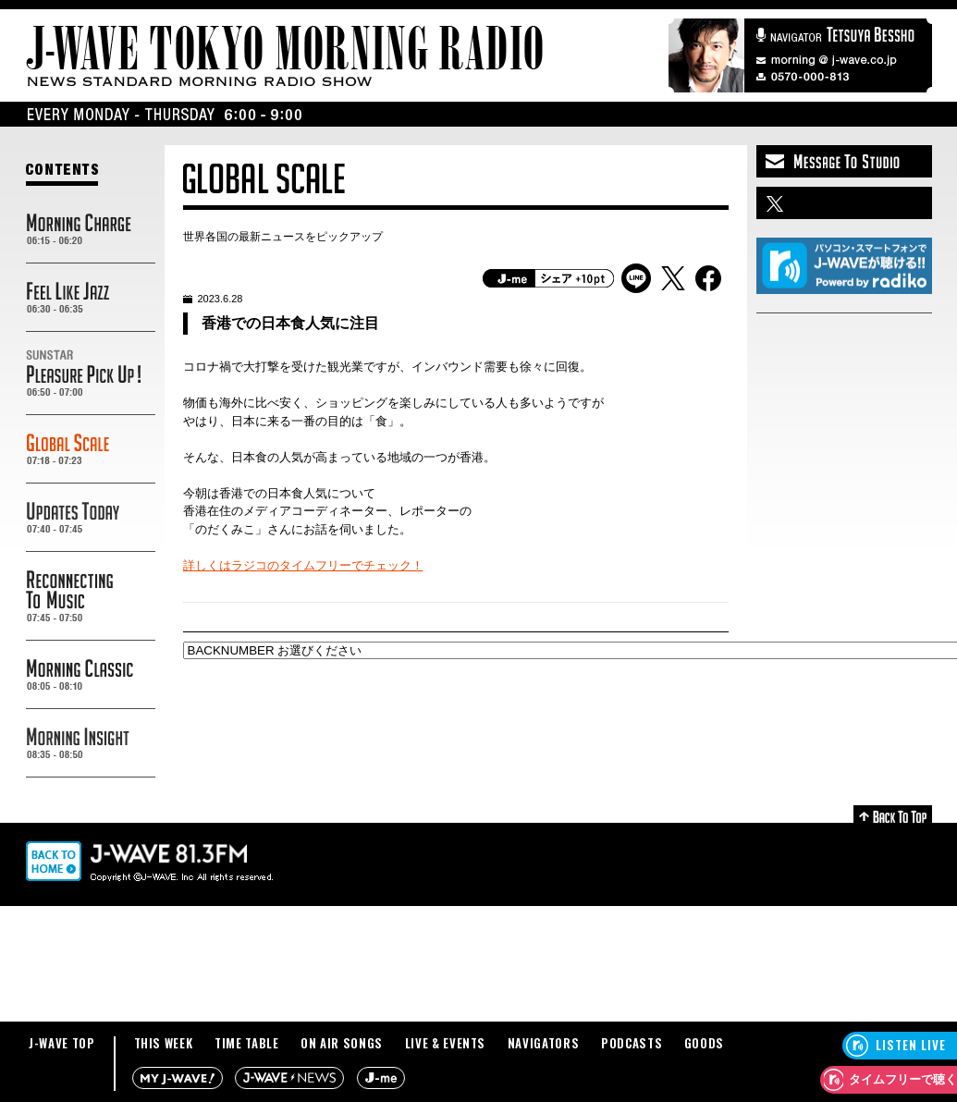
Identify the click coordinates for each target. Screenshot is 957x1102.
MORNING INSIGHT (90, 743)
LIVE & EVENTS (445, 1043)
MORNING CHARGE (90, 229)
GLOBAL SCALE (90, 449)
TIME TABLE (247, 1043)
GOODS (704, 1043)
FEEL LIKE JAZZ (90, 297)
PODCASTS (631, 1043)
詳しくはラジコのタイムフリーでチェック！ (303, 565)
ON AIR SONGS (342, 1043)
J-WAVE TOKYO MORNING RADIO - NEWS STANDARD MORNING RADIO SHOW (285, 56)
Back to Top (892, 814)
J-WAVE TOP (62, 1043)
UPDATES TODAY (90, 518)
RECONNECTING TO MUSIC (90, 596)
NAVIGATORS (544, 1043)
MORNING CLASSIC (90, 675)
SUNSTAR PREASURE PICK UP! (90, 373)
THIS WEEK (163, 1043)
